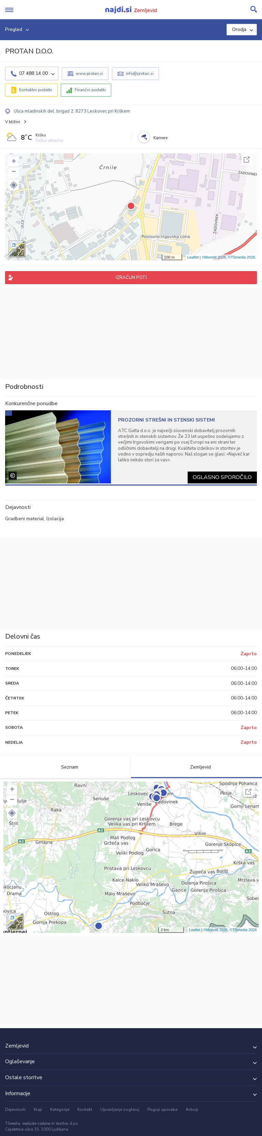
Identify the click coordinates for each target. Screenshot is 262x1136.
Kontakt (84, 1109)
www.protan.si (89, 73)
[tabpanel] (131, 446)
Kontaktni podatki (35, 90)
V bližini (12, 122)
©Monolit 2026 (214, 257)
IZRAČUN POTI (131, 278)
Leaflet (193, 257)
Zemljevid (196, 767)
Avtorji (192, 1109)
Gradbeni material (24, 518)
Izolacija (55, 518)
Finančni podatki (90, 90)
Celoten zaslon (247, 159)
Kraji (38, 1109)
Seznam (65, 767)
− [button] (14, 172)
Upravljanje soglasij (119, 1109)
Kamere (161, 138)
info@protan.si (140, 73)
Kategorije (59, 1109)
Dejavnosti (15, 1109)
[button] (14, 185)
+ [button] (14, 162)
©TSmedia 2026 (241, 257)
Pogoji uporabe (162, 1109)
